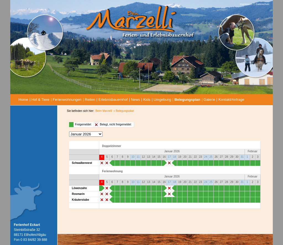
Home (23, 99)
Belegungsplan (187, 99)
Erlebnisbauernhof (113, 99)
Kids (146, 99)
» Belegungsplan (123, 110)
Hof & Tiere (40, 99)
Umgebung (162, 99)
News (135, 99)
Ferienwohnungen (67, 99)
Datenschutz (262, 4)
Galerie (209, 99)
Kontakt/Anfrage (231, 99)
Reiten (90, 99)
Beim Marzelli (103, 110)
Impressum (246, 4)
